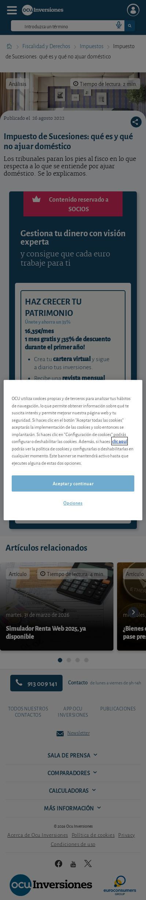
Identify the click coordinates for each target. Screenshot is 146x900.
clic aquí (119, 441)
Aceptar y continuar (73, 483)
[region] (73, 450)
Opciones (72, 503)
